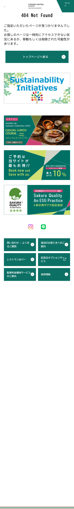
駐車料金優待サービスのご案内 (19, 274)
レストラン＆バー (16, 259)
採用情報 (45, 274)
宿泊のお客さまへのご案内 (53, 244)
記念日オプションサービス (53, 259)
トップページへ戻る (35, 56)
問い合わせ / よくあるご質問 (18, 244)
